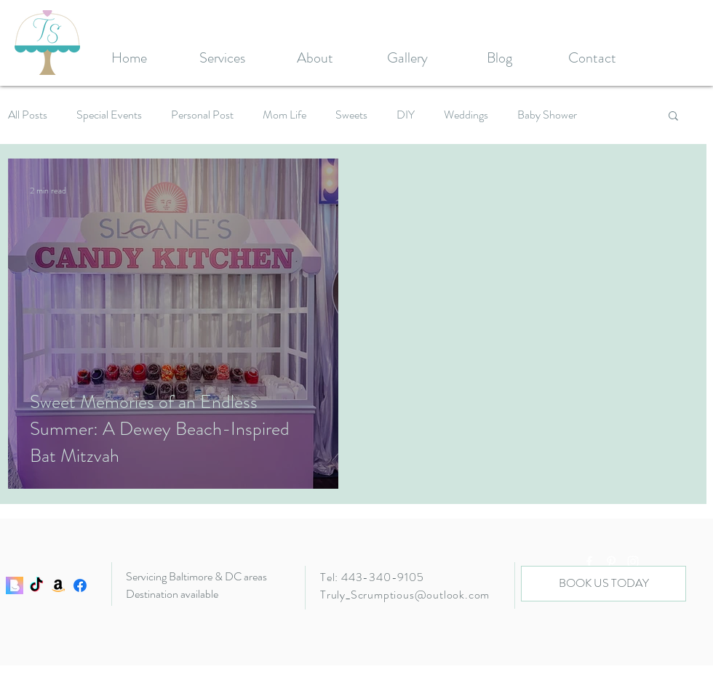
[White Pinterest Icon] (611, 561)
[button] (673, 116)
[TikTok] (36, 585)
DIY (406, 115)
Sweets (351, 115)
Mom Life (284, 115)
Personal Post (202, 115)
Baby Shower (547, 115)
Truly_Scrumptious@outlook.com (405, 594)
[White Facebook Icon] (589, 561)
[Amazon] (58, 585)
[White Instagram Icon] (633, 561)
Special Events (109, 115)
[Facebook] (80, 585)
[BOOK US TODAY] (603, 583)
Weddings (466, 115)
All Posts (27, 115)
